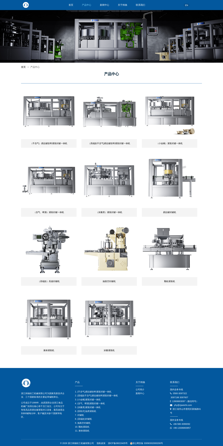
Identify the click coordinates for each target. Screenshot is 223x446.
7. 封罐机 (79, 414)
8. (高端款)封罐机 (83, 418)
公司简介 (140, 388)
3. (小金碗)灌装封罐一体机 (88, 398)
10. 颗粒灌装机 (82, 425)
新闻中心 (104, 5)
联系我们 (140, 5)
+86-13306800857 (182, 426)
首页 (71, 5)
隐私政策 (101, 442)
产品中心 (86, 5)
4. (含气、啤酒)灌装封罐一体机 (90, 402)
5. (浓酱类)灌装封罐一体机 (88, 406)
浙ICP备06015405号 (118, 442)
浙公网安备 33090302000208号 (146, 442)
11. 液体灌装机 (82, 429)
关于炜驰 (122, 5)
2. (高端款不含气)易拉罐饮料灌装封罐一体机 (96, 394)
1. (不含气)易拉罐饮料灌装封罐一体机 (93, 390)
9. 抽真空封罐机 (82, 421)
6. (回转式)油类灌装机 (85, 410)
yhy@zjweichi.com (183, 404)
